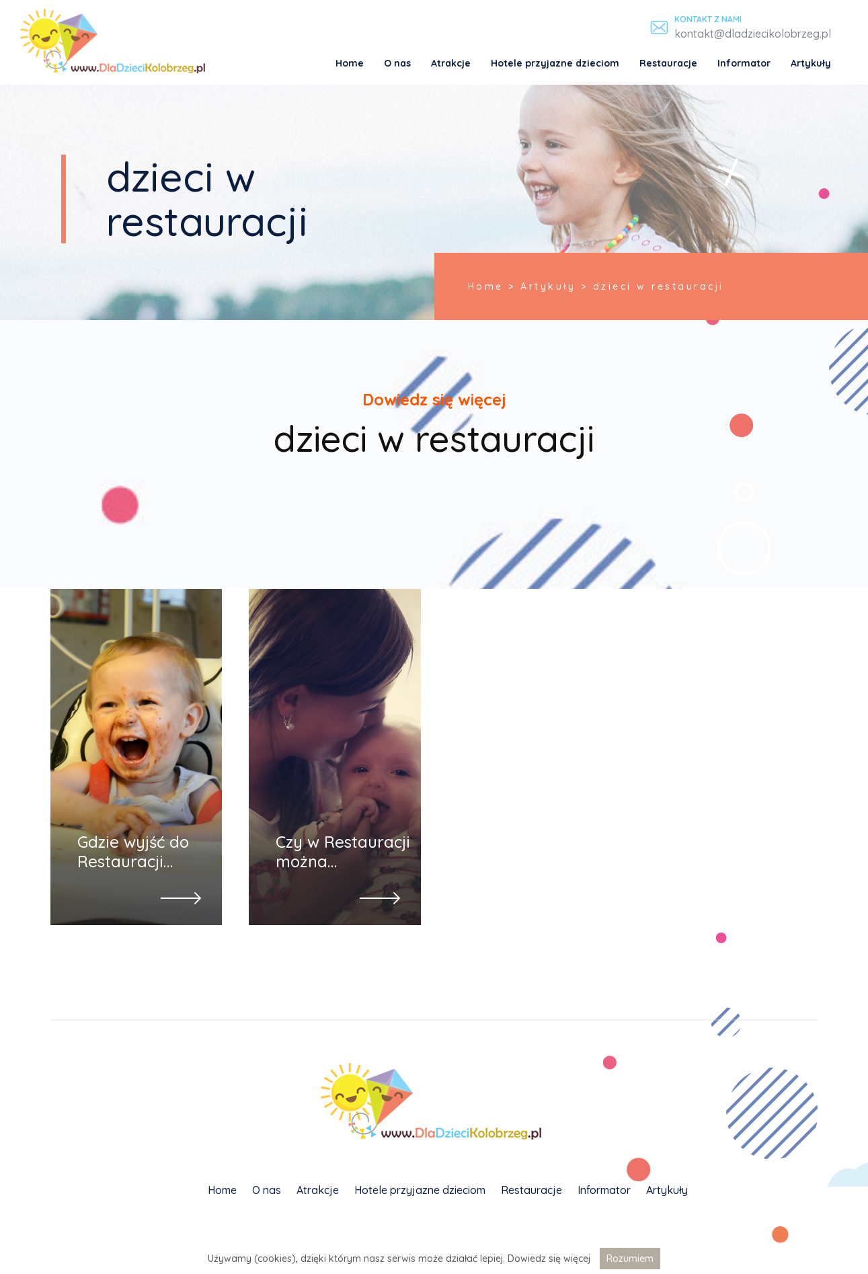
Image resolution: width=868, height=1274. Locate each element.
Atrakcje (451, 63)
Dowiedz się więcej (549, 1258)
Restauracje (668, 63)
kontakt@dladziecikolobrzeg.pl (752, 33)
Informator (744, 63)
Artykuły (811, 63)
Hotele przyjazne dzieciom (555, 63)
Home (350, 63)
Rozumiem (630, 1258)
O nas (397, 63)
